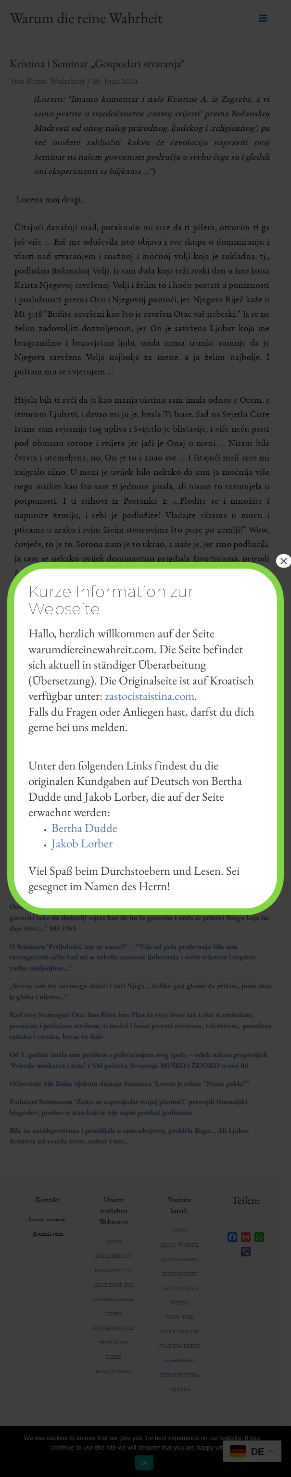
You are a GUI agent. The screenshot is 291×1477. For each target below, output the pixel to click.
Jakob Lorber (82, 843)
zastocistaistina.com (149, 695)
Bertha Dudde (84, 827)
